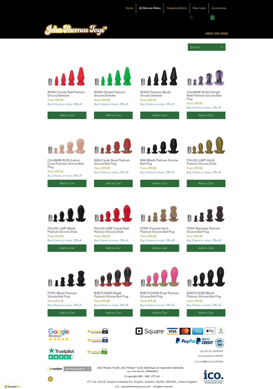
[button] (212, 17)
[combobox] (207, 47)
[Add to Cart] (67, 115)
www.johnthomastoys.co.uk (135, 386)
